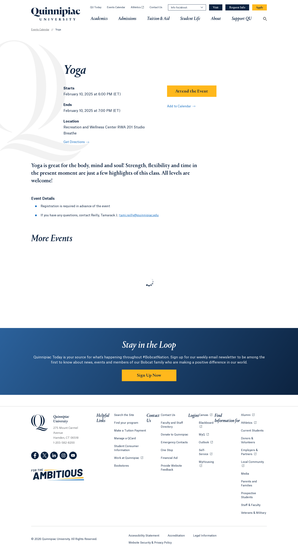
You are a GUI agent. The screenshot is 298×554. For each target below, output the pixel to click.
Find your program (126, 423)
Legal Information (204, 535)
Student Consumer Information (126, 448)
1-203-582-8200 (64, 443)
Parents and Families (249, 483)
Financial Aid (169, 458)
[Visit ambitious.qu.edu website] (57, 475)
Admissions (127, 19)
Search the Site (124, 415)
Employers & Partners (254, 452)
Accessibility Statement (143, 535)
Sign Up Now (149, 375)
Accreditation (176, 535)
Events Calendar (116, 7)
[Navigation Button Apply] (259, 7)
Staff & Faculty (250, 505)
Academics (99, 19)
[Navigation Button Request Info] (237, 7)
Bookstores (121, 465)
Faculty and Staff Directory (172, 425)
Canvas (205, 414)
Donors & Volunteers (248, 440)
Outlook (206, 442)
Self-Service (207, 452)
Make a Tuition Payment (130, 430)
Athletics (137, 7)
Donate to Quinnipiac (174, 434)
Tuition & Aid (158, 19)
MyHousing (207, 464)
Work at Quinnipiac (128, 457)
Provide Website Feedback (171, 468)
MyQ (204, 434)
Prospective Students (248, 495)
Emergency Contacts (174, 442)
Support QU (242, 19)
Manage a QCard (125, 438)
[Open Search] (265, 18)
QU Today (95, 7)
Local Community (254, 461)
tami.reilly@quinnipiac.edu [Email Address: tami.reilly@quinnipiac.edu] (139, 215)
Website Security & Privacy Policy (150, 542)
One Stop (167, 450)
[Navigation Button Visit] (215, 7)
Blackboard (207, 422)
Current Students (252, 430)
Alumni (247, 414)
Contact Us (156, 7)
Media (245, 474)
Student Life (190, 19)
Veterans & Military (253, 513)
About (216, 19)
